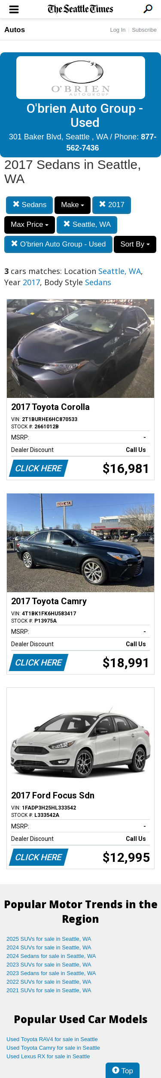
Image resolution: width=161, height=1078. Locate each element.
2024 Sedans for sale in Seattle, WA (51, 956)
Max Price (30, 224)
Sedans (29, 205)
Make (72, 205)
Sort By (134, 244)
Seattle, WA (87, 224)
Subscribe (144, 30)
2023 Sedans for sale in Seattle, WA (51, 973)
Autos (14, 30)
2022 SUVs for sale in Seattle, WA (48, 982)
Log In (117, 30)
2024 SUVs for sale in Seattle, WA (48, 947)
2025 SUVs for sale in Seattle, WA (48, 939)
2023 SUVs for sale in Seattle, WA (48, 964)
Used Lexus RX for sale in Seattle (48, 1056)
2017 (112, 205)
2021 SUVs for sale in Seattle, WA (48, 990)
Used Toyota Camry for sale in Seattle (53, 1048)
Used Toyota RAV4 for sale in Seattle (52, 1039)
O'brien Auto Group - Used (58, 244)
